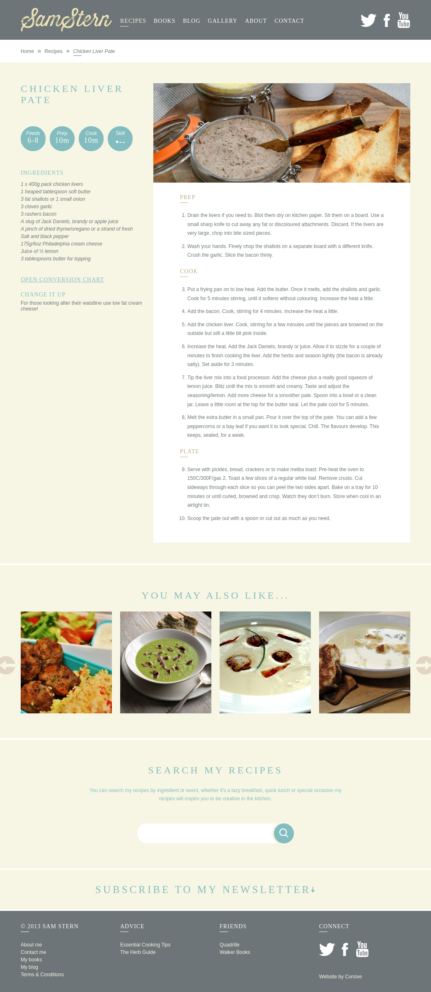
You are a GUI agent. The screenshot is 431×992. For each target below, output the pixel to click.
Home (27, 51)
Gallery (223, 21)
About (256, 21)
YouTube (404, 20)
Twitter (369, 20)
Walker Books (235, 952)
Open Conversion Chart (62, 280)
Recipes (133, 21)
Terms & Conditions (42, 975)
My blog (29, 967)
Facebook (386, 20)
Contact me (33, 952)
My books (31, 960)
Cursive (353, 977)
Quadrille (230, 945)
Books (164, 21)
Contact (289, 21)
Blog (191, 21)
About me (31, 945)
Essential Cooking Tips (145, 945)
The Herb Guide (137, 952)
